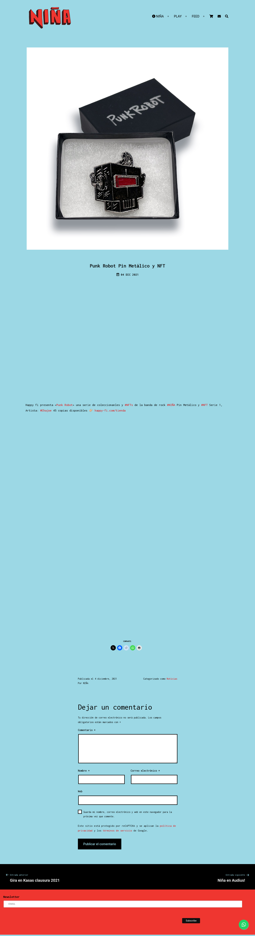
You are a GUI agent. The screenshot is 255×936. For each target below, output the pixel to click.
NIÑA (158, 16)
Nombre (84, 770)
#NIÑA (171, 405)
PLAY (178, 16)
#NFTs (129, 405)
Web (80, 791)
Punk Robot (64, 405)
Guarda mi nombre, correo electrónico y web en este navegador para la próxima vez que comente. (127, 814)
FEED (195, 16)
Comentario (86, 730)
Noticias (172, 678)
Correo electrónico (145, 770)
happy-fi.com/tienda (110, 410)
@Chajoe (46, 410)
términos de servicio (117, 830)
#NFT (204, 405)
